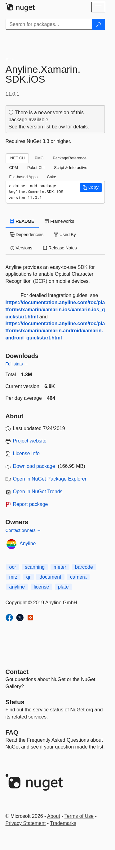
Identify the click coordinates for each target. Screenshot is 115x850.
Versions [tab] (21, 248)
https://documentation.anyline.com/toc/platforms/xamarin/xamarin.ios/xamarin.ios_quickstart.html (55, 309)
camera (78, 577)
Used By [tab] (65, 234)
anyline (17, 586)
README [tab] (22, 221)
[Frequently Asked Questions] (12, 732)
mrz (13, 577)
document (50, 577)
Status (15, 702)
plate (63, 586)
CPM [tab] (13, 167)
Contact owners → (23, 530)
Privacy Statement (26, 823)
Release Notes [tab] (60, 248)
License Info (26, 453)
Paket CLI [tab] (36, 167)
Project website (30, 440)
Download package (34, 466)
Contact (17, 671)
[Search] (98, 24)
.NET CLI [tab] (17, 158)
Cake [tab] (51, 177)
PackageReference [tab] (69, 158)
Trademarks (63, 823)
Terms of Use (79, 816)
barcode (84, 567)
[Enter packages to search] (49, 24)
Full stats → (17, 363)
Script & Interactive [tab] (70, 167)
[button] (91, 187)
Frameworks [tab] (59, 221)
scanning (35, 567)
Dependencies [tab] (26, 234)
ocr (12, 567)
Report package (30, 504)
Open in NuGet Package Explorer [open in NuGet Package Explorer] (49, 478)
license (41, 586)
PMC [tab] (39, 158)
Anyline (28, 543)
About (53, 816)
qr (28, 577)
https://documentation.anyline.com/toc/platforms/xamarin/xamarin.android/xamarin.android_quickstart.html (55, 330)
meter (60, 567)
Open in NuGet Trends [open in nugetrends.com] (38, 491)
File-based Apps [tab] (23, 177)
